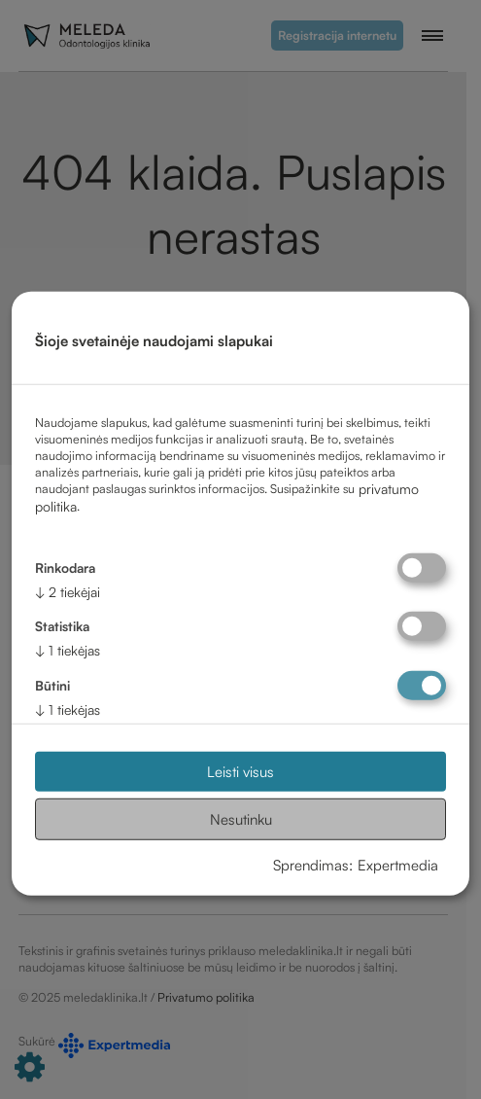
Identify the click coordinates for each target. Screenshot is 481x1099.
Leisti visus (240, 771)
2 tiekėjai (67, 591)
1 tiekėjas (67, 650)
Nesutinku (241, 819)
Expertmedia (398, 864)
